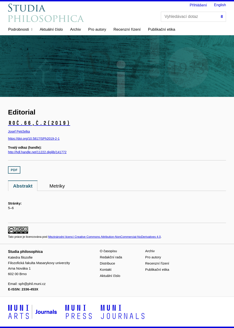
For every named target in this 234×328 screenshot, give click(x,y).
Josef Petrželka (19, 131)
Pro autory (97, 29)
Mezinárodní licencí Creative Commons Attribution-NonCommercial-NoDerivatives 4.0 (104, 236)
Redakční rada (111, 257)
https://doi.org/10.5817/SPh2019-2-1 (34, 138)
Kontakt (106, 269)
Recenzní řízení (127, 29)
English (220, 5)
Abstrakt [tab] (22, 186)
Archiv (75, 29)
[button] (20, 30)
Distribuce (107, 263)
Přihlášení (198, 5)
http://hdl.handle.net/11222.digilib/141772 (37, 152)
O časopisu (108, 251)
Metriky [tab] (57, 186)
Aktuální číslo (51, 29)
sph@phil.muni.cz (32, 284)
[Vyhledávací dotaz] (193, 17)
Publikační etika (161, 29)
